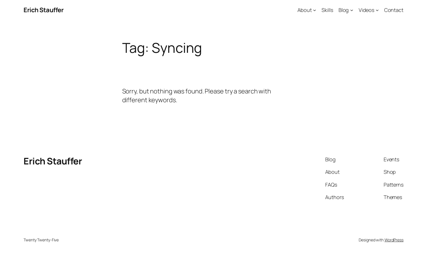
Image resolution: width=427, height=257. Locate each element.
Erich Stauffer (44, 10)
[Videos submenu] (377, 10)
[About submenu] (314, 10)
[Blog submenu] (351, 10)
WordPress (393, 240)
